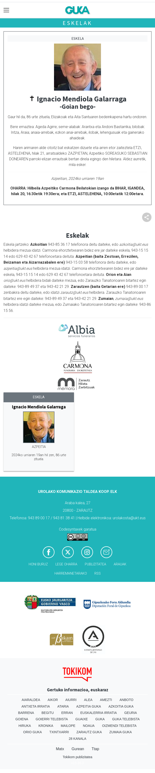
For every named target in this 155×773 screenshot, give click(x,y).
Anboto (126, 700)
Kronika (46, 726)
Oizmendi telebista (119, 726)
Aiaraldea (31, 700)
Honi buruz (38, 564)
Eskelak (77, 23)
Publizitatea (95, 564)
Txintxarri (59, 732)
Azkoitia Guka (121, 706)
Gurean (78, 749)
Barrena (26, 713)
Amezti (106, 700)
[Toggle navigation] (6, 10)
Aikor (53, 700)
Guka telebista (126, 719)
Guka (100, 719)
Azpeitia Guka (88, 706)
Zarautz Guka (89, 732)
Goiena (21, 719)
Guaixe (81, 719)
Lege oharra (66, 564)
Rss (97, 574)
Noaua (89, 726)
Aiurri (70, 700)
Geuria (130, 713)
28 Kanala (77, 739)
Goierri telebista (52, 719)
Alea (88, 700)
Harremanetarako (70, 574)
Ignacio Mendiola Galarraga (39, 407)
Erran (67, 713)
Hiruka (25, 726)
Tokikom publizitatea (77, 757)
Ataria (63, 706)
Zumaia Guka (120, 732)
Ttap (95, 749)
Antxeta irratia (36, 706)
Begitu (48, 713)
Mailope (68, 726)
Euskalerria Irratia (98, 713)
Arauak (120, 564)
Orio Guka (32, 732)
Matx (60, 749)
